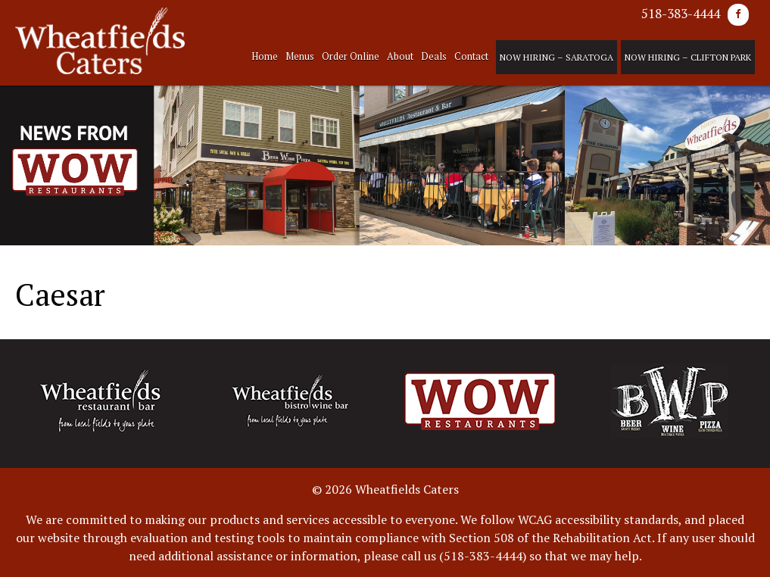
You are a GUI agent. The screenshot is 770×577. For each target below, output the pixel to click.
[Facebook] (738, 15)
